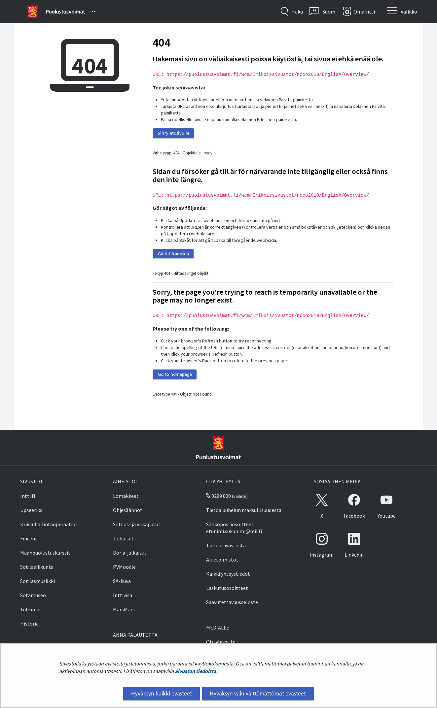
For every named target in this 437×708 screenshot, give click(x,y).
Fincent (28, 538)
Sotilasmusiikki (37, 581)
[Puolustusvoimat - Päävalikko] (70, 11)
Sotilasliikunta (37, 566)
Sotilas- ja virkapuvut (137, 524)
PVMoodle (124, 566)
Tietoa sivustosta (226, 545)
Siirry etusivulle (173, 133)
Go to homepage (175, 374)
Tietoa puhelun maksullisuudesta (243, 510)
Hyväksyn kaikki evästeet (161, 693)
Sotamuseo (33, 595)
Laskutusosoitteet (227, 588)
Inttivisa (122, 595)
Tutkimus (31, 609)
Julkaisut (123, 538)
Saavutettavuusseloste (232, 602)
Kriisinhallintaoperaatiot (49, 524)
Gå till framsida (173, 253)
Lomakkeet (126, 496)
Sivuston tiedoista (195, 671)
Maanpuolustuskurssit (45, 552)
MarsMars (124, 609)
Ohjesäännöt (127, 510)
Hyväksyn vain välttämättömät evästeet (258, 693)
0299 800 (218, 496)
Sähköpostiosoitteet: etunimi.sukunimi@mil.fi (234, 527)
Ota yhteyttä (221, 641)
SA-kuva (122, 581)
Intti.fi (27, 496)
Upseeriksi (32, 510)
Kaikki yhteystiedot (228, 573)
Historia (29, 623)
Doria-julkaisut (130, 552)
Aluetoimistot (222, 559)
